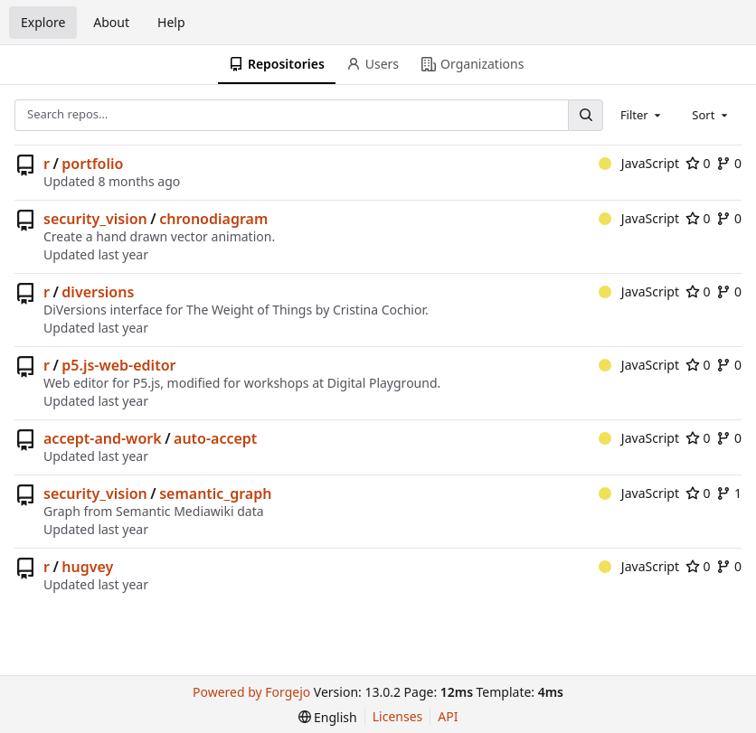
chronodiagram (213, 219)
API (448, 716)
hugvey (87, 567)
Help (171, 22)
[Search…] (585, 115)
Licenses (398, 716)
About (111, 22)
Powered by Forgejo (251, 691)
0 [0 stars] (698, 163)
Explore (43, 22)
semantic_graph (215, 493)
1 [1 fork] (729, 493)
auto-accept (215, 438)
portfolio (92, 164)
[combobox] (642, 115)
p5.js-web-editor (118, 365)
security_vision (95, 219)
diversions (97, 292)
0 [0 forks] (729, 163)
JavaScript (639, 163)
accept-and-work (102, 438)
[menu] (327, 717)
